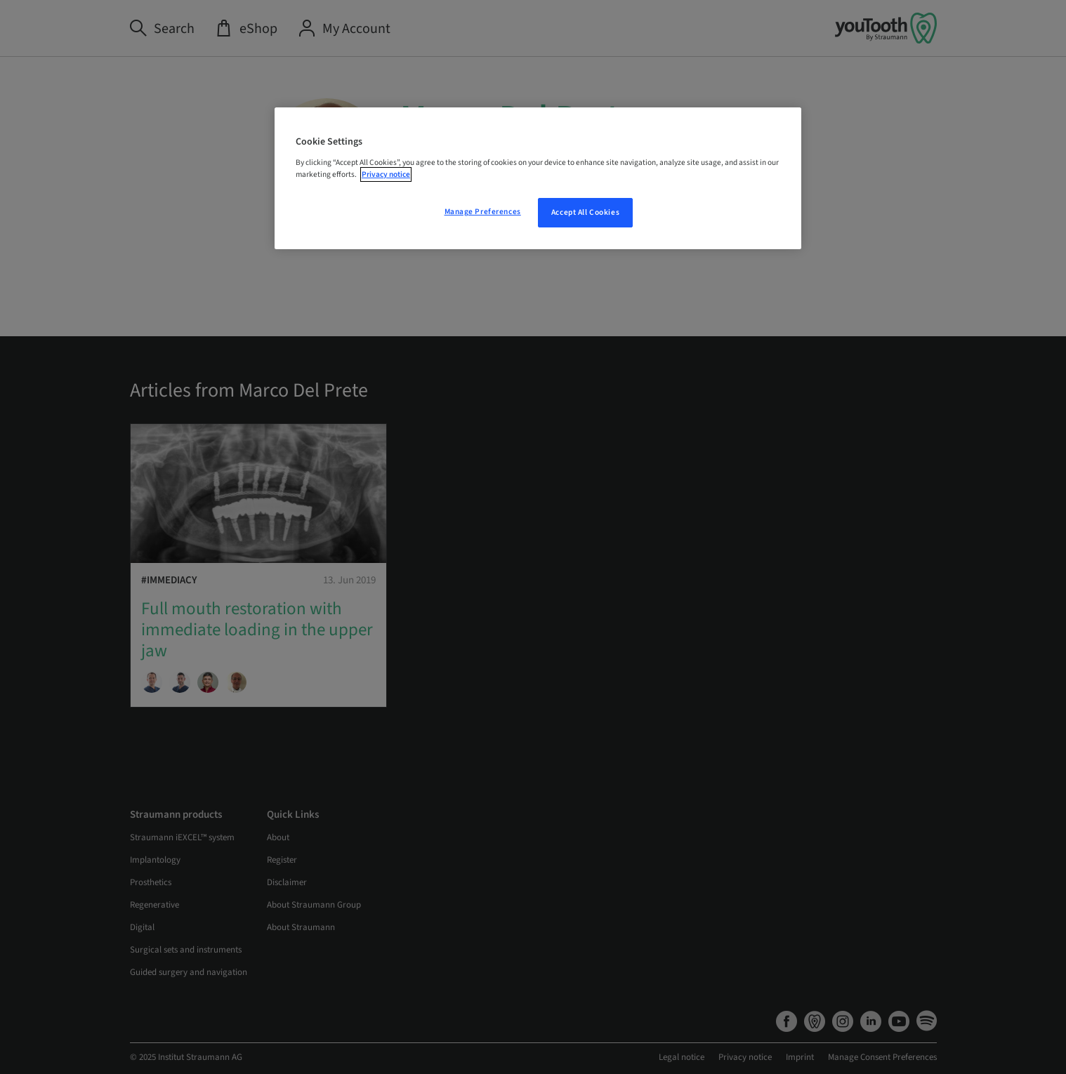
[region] (538, 178)
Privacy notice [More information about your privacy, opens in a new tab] (386, 174)
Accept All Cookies (585, 212)
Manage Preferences (483, 212)
